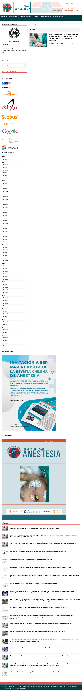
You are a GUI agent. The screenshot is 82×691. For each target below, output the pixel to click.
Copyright (62, 683)
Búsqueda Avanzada (58, 16)
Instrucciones (13, 16)
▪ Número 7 (5, 220)
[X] (6, 83)
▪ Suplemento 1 (6, 324)
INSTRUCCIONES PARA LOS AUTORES (35, 683)
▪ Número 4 (5, 172)
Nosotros (4, 16)
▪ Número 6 (5, 178)
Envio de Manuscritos (17, 683)
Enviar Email (49, 686)
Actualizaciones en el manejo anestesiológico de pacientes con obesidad (31, 559)
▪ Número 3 (5, 170)
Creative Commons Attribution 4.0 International (14, 51)
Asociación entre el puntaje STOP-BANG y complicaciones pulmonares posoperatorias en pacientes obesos (41, 623)
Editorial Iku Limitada (74, 683)
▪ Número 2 (5, 167)
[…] (72, 43)
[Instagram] (9, 83)
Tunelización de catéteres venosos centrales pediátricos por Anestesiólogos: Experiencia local (37, 631)
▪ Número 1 (5, 159)
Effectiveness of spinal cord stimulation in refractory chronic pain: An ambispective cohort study (38, 607)
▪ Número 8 (5, 223)
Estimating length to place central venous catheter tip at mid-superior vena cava (33, 583)
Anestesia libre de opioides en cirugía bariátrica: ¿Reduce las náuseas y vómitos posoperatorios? (38, 551)
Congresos (27, 20)
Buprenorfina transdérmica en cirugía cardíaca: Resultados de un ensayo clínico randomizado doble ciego (40, 567)
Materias (36, 16)
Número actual (7, 523)
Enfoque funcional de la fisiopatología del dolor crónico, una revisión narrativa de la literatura (37, 672)
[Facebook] (3, 83)
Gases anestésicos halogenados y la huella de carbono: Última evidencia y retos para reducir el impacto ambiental (43, 543)
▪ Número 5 (5, 175)
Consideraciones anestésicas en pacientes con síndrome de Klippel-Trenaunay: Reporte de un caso (38, 648)
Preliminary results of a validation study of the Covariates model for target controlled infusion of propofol (63, 37)
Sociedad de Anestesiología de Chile (11, 20)
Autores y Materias (7, 75)
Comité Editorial (52, 683)
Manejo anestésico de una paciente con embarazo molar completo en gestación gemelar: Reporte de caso (41, 656)
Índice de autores (46, 16)
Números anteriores (25, 16)
